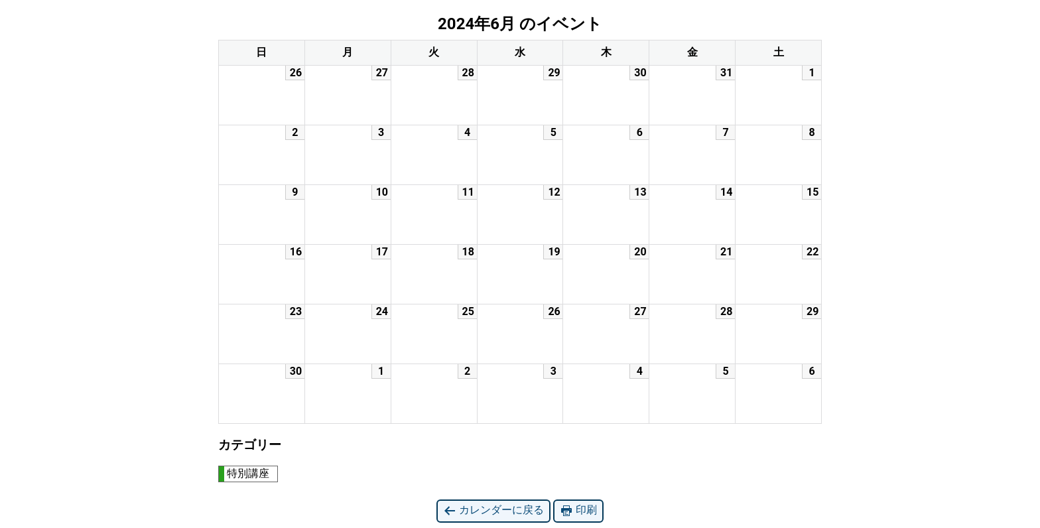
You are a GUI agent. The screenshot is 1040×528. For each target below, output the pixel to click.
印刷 (578, 510)
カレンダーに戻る (493, 510)
